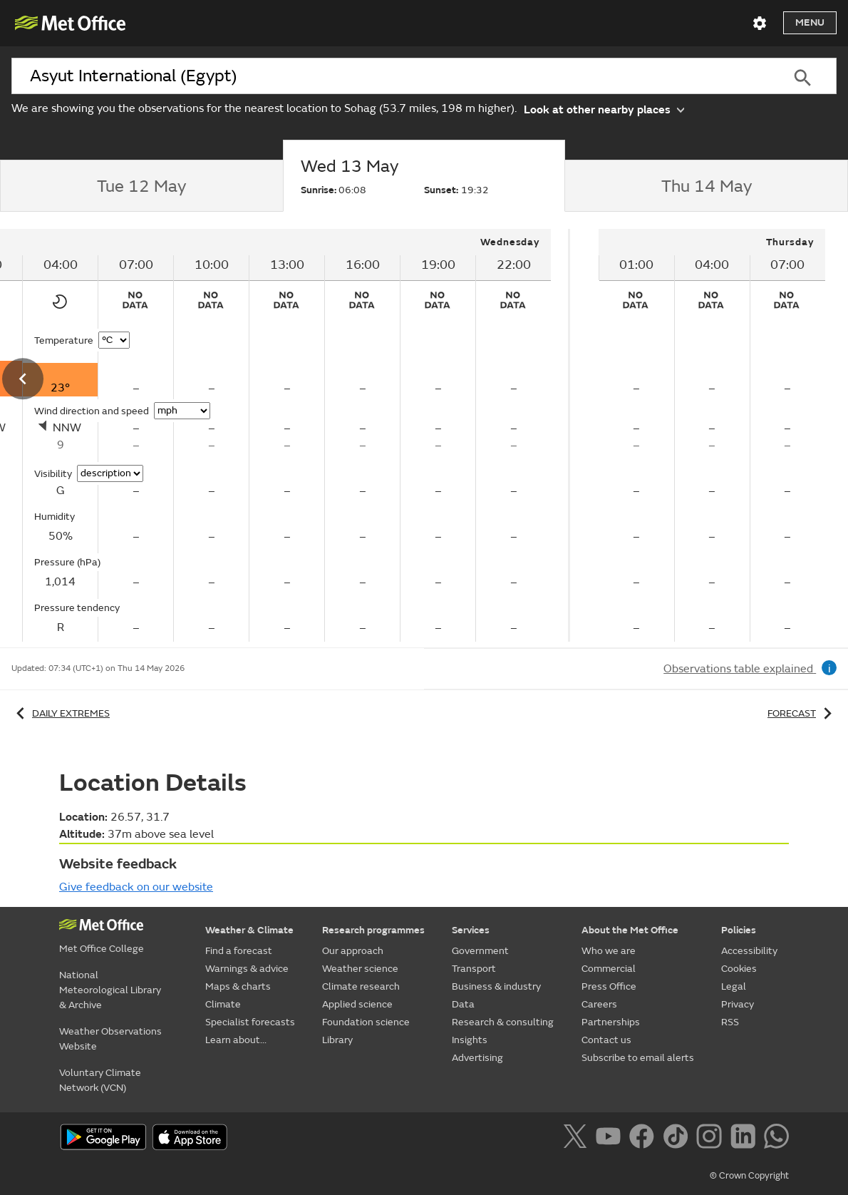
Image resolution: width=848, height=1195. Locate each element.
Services (471, 930)
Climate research (361, 986)
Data (463, 1004)
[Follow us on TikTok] (678, 1139)
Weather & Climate (249, 930)
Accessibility (749, 951)
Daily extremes (60, 713)
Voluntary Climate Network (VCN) (100, 1080)
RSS (730, 1022)
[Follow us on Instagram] (711, 1139)
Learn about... (236, 1040)
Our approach (352, 951)
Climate (223, 1004)
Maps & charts (238, 986)
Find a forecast (238, 951)
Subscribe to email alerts (637, 1058)
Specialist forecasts (250, 1022)
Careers (599, 1004)
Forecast (802, 713)
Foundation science (366, 1022)
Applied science (357, 1004)
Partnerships (610, 1022)
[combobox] (389, 76)
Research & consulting (503, 1022)
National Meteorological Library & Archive (110, 990)
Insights (469, 1040)
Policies (738, 930)
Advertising (477, 1058)
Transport (474, 969)
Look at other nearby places (604, 109)
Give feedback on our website (136, 887)
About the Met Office (629, 930)
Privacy (737, 1004)
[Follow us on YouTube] (611, 1139)
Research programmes (373, 930)
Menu (809, 22)
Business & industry (496, 986)
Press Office (608, 986)
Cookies (739, 969)
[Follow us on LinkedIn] (745, 1139)
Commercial (608, 969)
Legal (733, 986)
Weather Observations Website (110, 1038)
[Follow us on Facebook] (644, 1139)
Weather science (360, 969)
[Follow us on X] (577, 1139)
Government (480, 951)
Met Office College (101, 949)
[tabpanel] (711, 435)
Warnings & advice (247, 969)
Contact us (606, 1040)
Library (337, 1040)
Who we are (608, 951)
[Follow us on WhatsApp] (776, 1139)
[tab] (141, 186)
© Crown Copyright (749, 1175)
